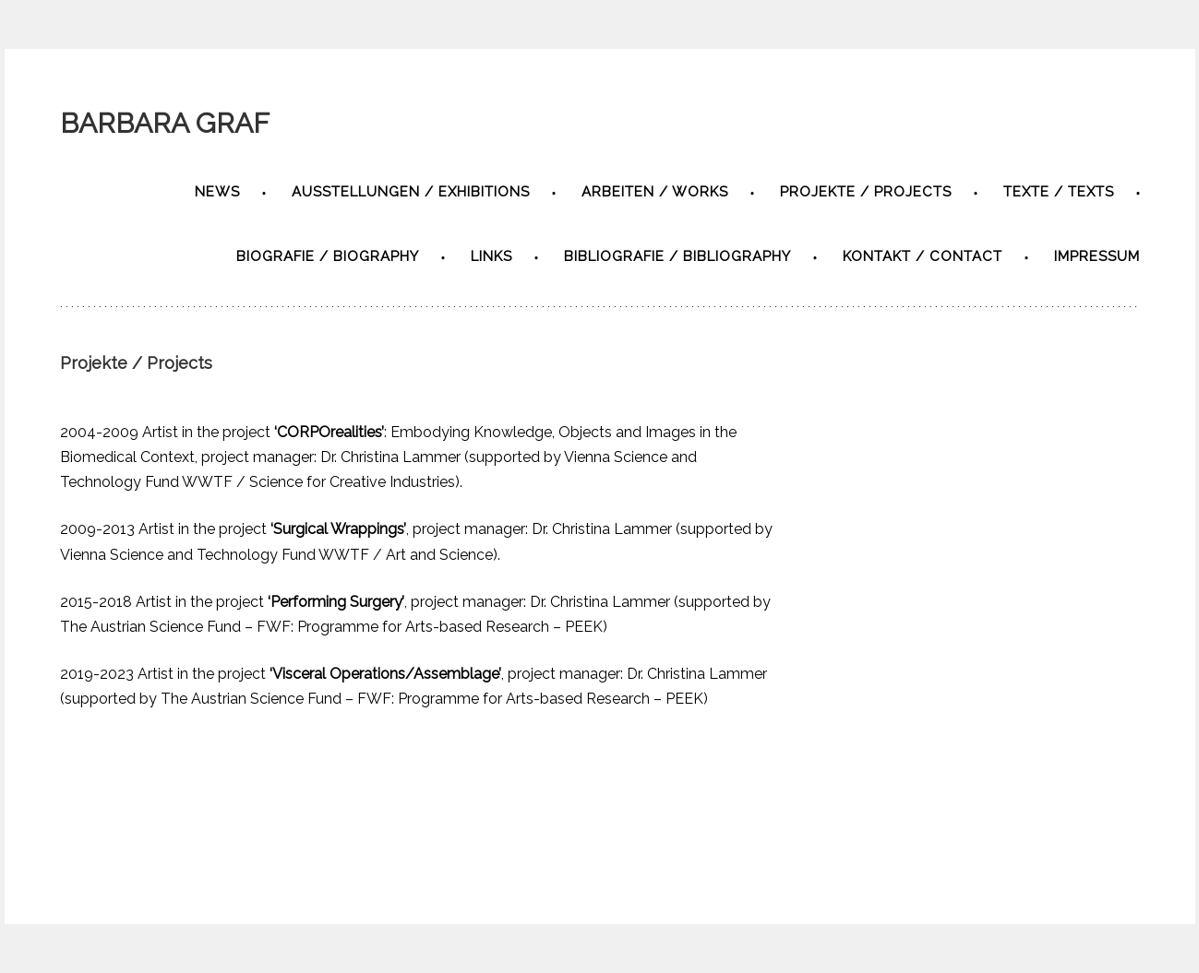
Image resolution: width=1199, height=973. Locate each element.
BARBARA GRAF (165, 123)
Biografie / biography (327, 256)
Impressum (1097, 256)
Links (491, 256)
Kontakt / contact (922, 256)
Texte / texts (1058, 192)
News (217, 192)
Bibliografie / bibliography (677, 256)
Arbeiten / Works (655, 192)
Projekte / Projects (866, 192)
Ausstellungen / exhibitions (411, 192)
